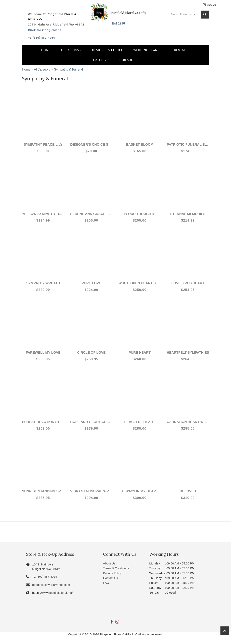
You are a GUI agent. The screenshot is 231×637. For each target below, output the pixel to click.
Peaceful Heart (139, 422)
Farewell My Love (43, 352)
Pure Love (91, 283)
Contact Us (110, 578)
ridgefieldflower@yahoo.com (51, 584)
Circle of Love (91, 352)
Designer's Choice (107, 50)
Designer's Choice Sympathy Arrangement (91, 144)
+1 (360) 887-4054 (41, 37)
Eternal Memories (188, 214)
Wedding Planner (148, 50)
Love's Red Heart (187, 283)
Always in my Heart (139, 491)
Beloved (188, 491)
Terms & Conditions (116, 568)
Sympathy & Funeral (68, 69)
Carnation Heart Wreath (188, 422)
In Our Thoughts (140, 214)
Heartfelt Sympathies (188, 352)
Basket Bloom (139, 144)
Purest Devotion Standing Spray (43, 422)
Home (46, 50)
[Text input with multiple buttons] (184, 14)
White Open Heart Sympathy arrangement (140, 283)
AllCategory (42, 69)
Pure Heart (140, 352)
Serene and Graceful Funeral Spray (91, 214)
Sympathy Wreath (43, 283)
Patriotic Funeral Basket (188, 144)
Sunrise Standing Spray (43, 491)
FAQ (106, 582)
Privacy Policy (112, 573)
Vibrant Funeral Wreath (91, 491)
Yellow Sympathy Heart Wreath (43, 214)
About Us (109, 563)
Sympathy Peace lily (43, 144)
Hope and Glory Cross (91, 422)
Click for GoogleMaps (44, 30)
